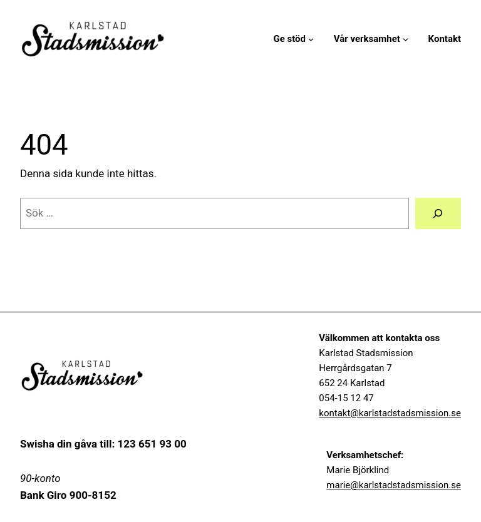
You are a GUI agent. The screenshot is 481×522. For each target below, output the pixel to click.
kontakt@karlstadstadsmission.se (390, 413)
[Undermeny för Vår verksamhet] (405, 39)
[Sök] (438, 214)
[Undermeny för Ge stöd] (311, 39)
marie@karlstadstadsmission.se (393, 485)
